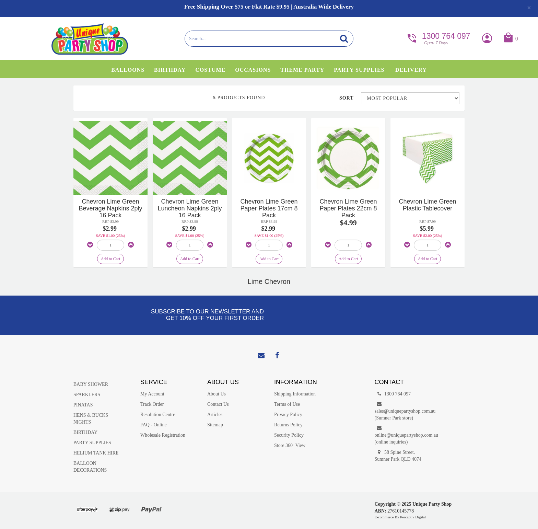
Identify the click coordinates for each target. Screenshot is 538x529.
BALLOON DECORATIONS (90, 467)
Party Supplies (359, 70)
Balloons (127, 70)
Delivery (411, 70)
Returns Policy (288, 424)
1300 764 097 (438, 38)
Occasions (253, 70)
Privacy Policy (288, 414)
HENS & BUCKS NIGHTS (90, 419)
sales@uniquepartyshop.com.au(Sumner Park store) (403, 411)
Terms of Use (287, 404)
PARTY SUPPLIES (92, 442)
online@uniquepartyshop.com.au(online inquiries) (403, 435)
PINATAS (83, 404)
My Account (152, 393)
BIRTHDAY (85, 432)
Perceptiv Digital (413, 517)
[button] (510, 39)
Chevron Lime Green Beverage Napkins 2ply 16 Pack (110, 208)
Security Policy (289, 435)
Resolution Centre (157, 414)
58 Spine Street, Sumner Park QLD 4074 (398, 455)
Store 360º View (289, 445)
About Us (216, 393)
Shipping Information (295, 393)
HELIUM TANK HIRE (96, 453)
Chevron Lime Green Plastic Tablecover (427, 205)
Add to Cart (110, 258)
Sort (346, 98)
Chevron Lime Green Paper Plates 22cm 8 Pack (348, 208)
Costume (210, 70)
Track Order (152, 404)
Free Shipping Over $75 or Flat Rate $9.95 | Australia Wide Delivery (269, 6)
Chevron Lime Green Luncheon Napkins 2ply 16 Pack (189, 208)
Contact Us (218, 404)
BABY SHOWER (90, 384)
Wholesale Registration (162, 435)
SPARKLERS (86, 394)
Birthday (170, 70)
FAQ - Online (153, 424)
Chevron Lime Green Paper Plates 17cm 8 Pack (268, 208)
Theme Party (302, 70)
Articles (214, 414)
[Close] (529, 7)
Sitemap (215, 424)
